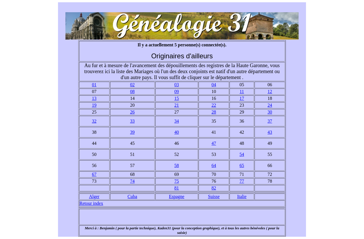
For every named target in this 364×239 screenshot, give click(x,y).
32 (94, 121)
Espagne (176, 196)
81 (176, 188)
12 (270, 91)
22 (214, 105)
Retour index (91, 203)
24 (270, 105)
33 (132, 121)
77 (241, 181)
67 (94, 174)
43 (270, 132)
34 (176, 121)
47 (214, 143)
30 (270, 112)
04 (214, 84)
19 (94, 105)
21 (176, 105)
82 (214, 188)
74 (132, 181)
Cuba (132, 196)
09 (176, 91)
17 (241, 98)
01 (94, 84)
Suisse (214, 196)
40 (176, 132)
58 (176, 165)
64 (214, 165)
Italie (242, 196)
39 (132, 132)
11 (242, 91)
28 (214, 112)
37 (270, 121)
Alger (94, 196)
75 (176, 181)
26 (132, 112)
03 (176, 84)
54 (241, 154)
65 (241, 165)
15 (176, 98)
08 (132, 91)
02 (132, 84)
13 (94, 98)
